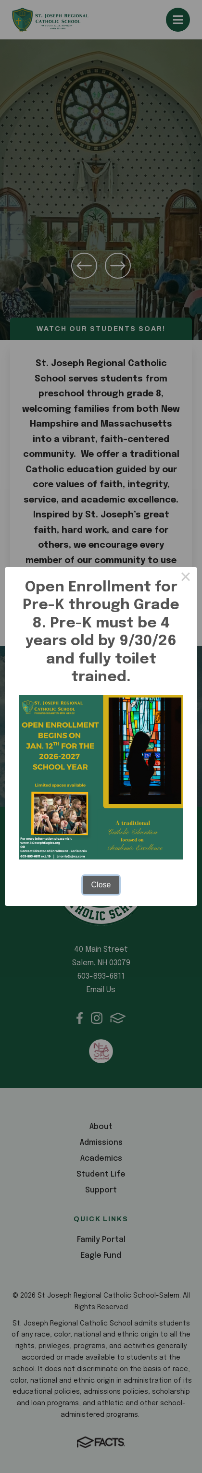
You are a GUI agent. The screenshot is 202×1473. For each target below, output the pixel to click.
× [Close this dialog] (185, 578)
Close (101, 885)
